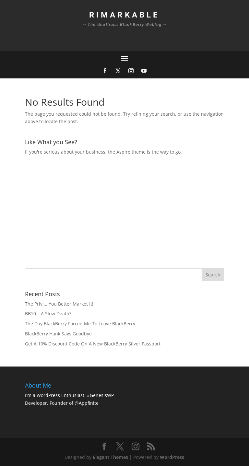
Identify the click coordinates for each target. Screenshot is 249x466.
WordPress (172, 457)
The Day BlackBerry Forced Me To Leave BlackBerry (80, 323)
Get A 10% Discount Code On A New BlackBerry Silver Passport (92, 344)
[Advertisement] (137, 211)
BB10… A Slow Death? (48, 313)
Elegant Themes (110, 457)
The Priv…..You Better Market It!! (60, 304)
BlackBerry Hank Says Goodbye (58, 334)
